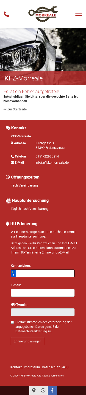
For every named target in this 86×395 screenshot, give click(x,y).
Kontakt (16, 367)
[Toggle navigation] (78, 14)
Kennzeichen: (21, 265)
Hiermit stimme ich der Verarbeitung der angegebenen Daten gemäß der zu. (41, 326)
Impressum (32, 367)
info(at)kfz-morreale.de (52, 162)
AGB (65, 367)
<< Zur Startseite (15, 109)
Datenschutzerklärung (31, 331)
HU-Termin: (19, 304)
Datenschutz (51, 367)
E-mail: (16, 285)
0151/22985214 (47, 156)
